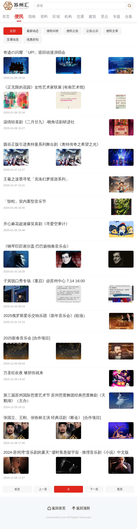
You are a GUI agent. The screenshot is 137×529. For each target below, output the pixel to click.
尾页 (120, 489)
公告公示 (92, 31)
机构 (68, 16)
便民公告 (72, 31)
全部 (13, 31)
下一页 (94, 489)
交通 (80, 16)
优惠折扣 (33, 39)
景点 (104, 16)
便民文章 (112, 31)
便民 (19, 16)
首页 (6, 16)
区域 (56, 16)
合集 (128, 16)
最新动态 (33, 31)
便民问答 (53, 31)
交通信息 (13, 39)
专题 (116, 16)
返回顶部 (83, 508)
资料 (44, 16)
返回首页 (59, 508)
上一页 (43, 489)
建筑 (92, 16)
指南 (32, 16)
